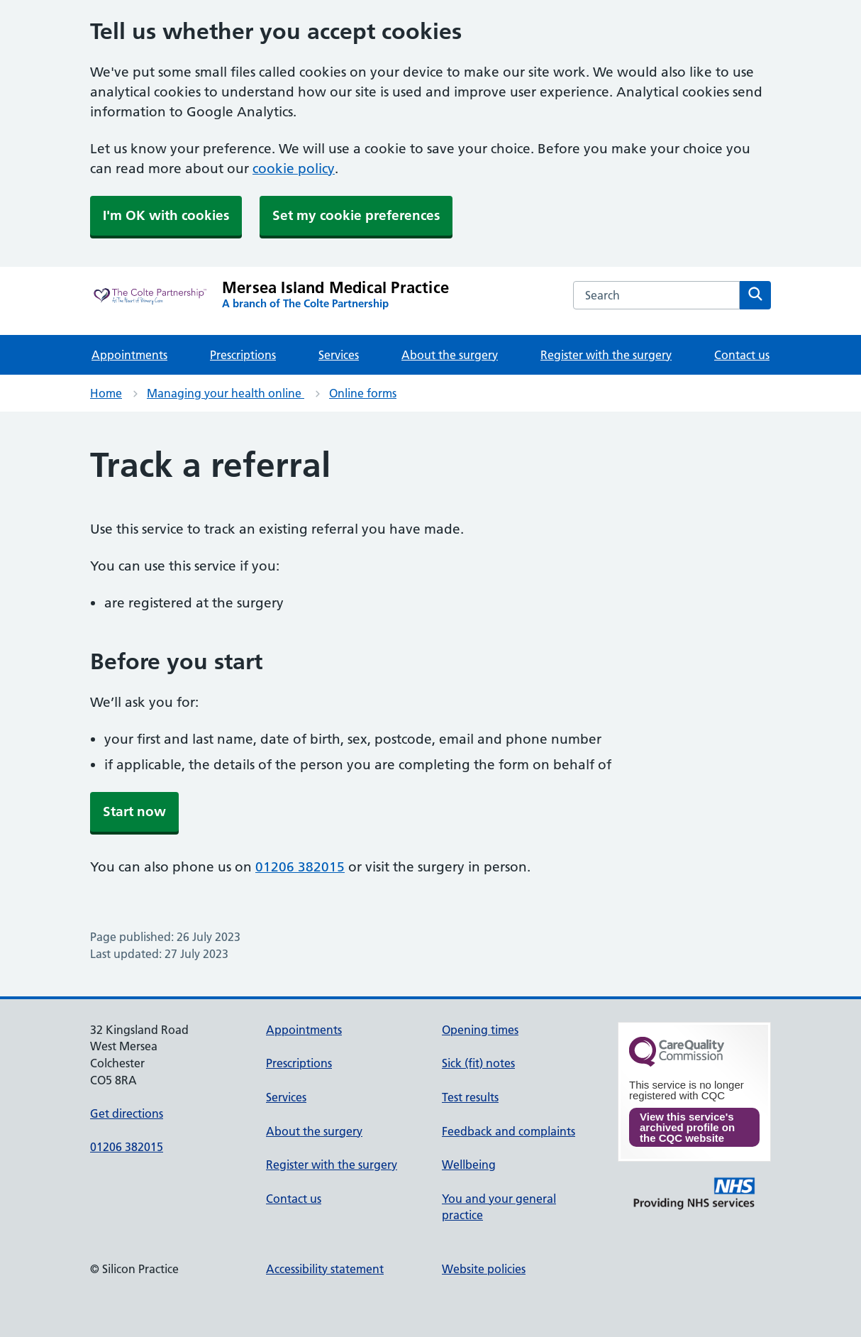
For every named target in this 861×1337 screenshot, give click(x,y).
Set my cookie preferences (356, 215)
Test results (470, 1097)
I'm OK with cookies (166, 215)
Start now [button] (134, 811)
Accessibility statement (325, 1269)
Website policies (484, 1269)
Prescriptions (243, 355)
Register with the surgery (606, 355)
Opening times (480, 1030)
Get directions (126, 1113)
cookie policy (293, 168)
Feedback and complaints (508, 1131)
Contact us (742, 355)
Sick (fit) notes (478, 1063)
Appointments (129, 355)
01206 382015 (300, 867)
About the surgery (449, 355)
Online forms (362, 393)
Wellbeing (469, 1164)
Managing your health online (225, 393)
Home (106, 393)
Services (338, 355)
